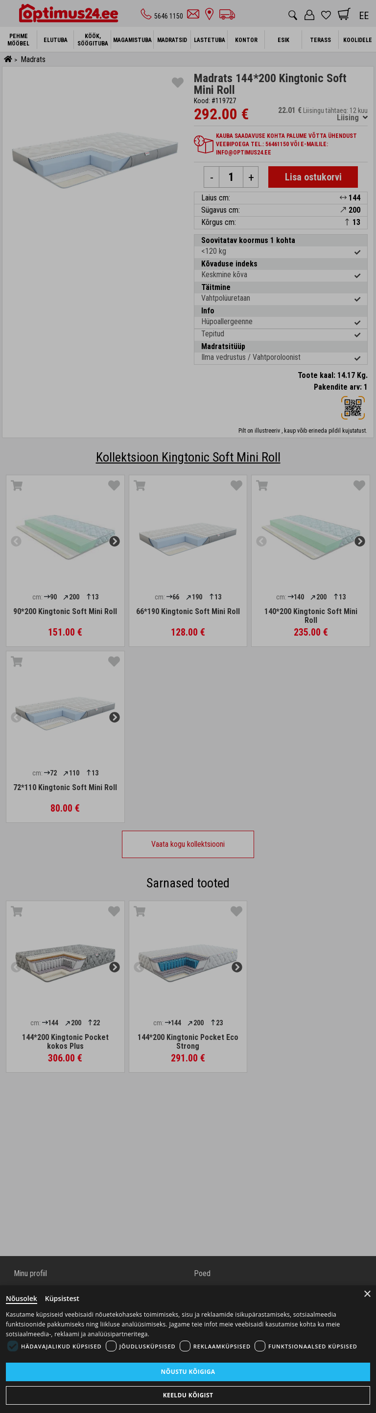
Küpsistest (62, 1298)
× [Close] (367, 1294)
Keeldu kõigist (188, 1395)
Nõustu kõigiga (188, 1372)
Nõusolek (21, 1298)
